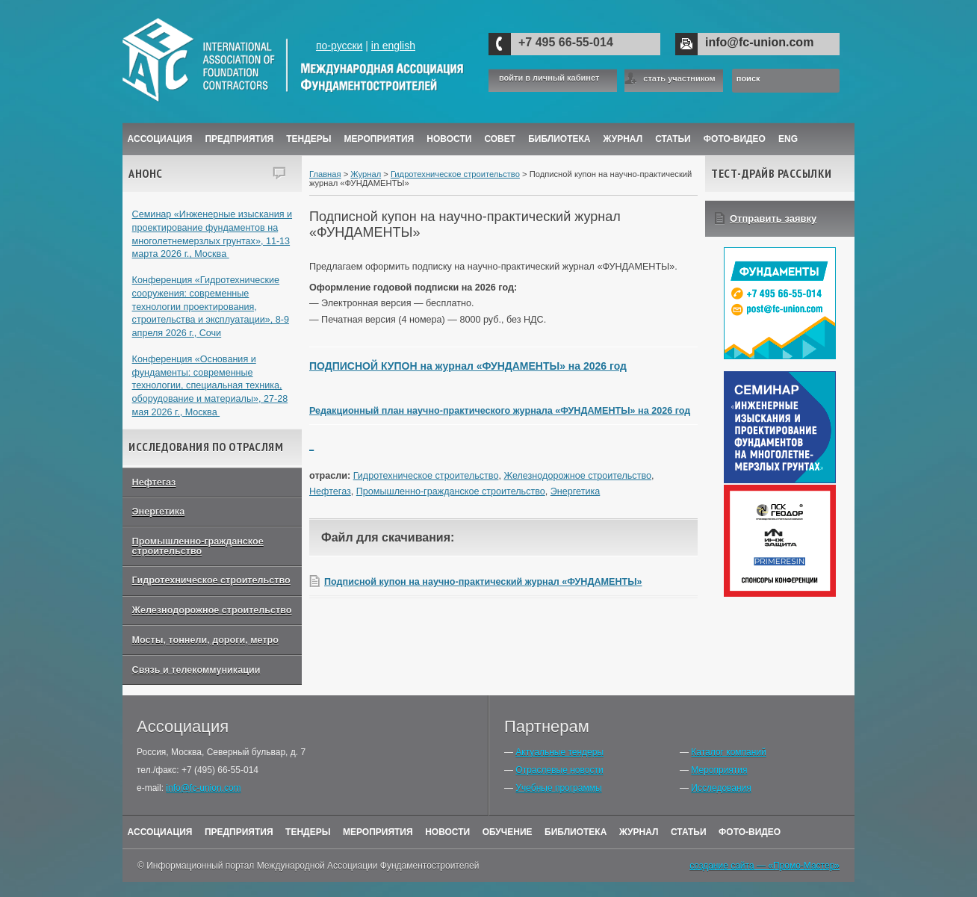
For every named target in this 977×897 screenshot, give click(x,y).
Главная (325, 174)
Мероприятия (379, 139)
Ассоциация (160, 139)
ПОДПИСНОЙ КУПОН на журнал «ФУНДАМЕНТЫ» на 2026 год (468, 366)
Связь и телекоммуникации (196, 670)
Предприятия (239, 139)
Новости (449, 139)
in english (393, 46)
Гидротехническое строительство (211, 580)
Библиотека (559, 139)
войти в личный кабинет (549, 78)
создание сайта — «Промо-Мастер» (764, 865)
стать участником (679, 78)
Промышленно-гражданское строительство (198, 546)
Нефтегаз (154, 482)
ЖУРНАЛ (623, 139)
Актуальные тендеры (559, 752)
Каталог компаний (728, 752)
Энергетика (158, 511)
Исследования (721, 788)
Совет (499, 139)
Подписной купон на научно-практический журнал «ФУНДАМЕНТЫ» (483, 582)
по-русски (339, 46)
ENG (788, 139)
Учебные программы (558, 788)
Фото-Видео (735, 139)
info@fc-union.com (759, 42)
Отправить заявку (773, 218)
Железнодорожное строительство (212, 610)
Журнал (365, 174)
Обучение (508, 832)
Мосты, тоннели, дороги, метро (205, 640)
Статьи (673, 139)
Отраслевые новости (559, 770)
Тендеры (308, 139)
